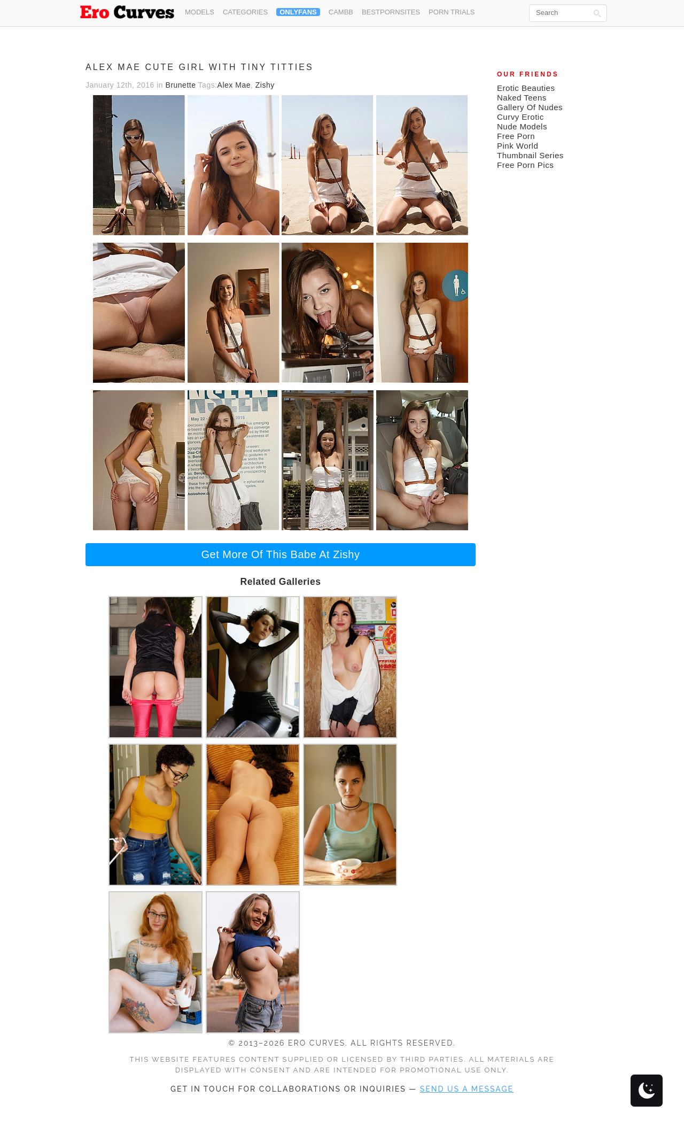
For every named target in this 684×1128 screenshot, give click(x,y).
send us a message (467, 1089)
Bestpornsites (391, 12)
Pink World (517, 145)
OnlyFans (298, 12)
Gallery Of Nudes (530, 107)
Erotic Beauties (526, 87)
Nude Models (522, 126)
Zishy (265, 85)
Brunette (181, 85)
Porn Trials (452, 12)
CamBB (341, 12)
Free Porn (516, 136)
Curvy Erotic (520, 116)
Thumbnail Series (530, 155)
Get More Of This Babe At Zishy (280, 554)
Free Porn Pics (525, 164)
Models (199, 12)
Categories (245, 12)
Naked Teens (522, 97)
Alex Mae (234, 85)
